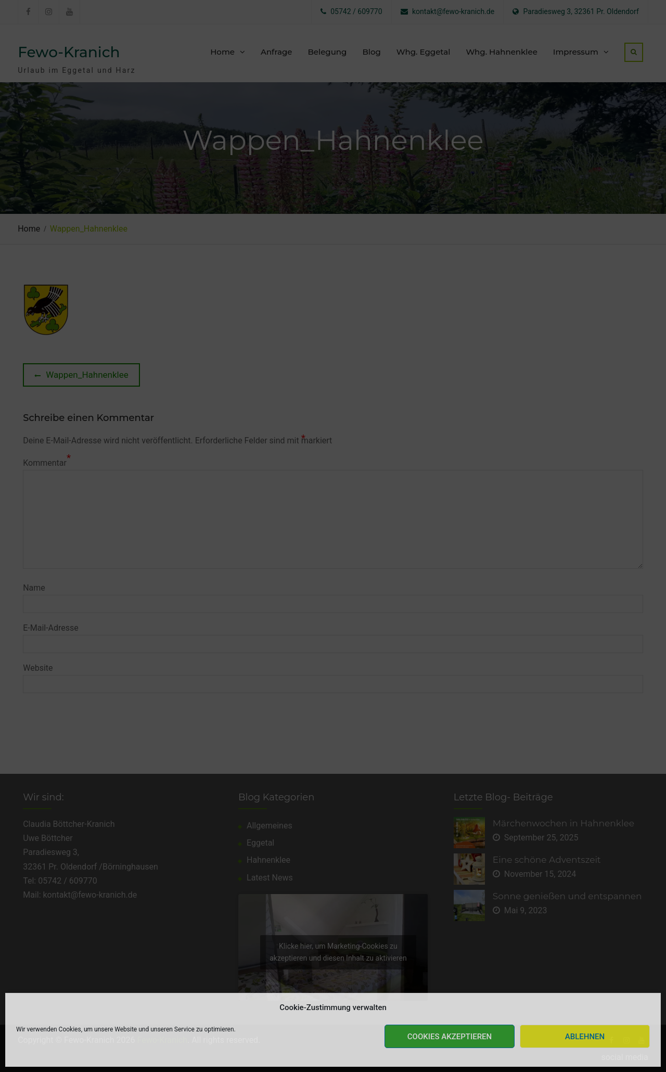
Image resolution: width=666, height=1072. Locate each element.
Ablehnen (585, 1036)
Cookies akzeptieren (449, 1036)
